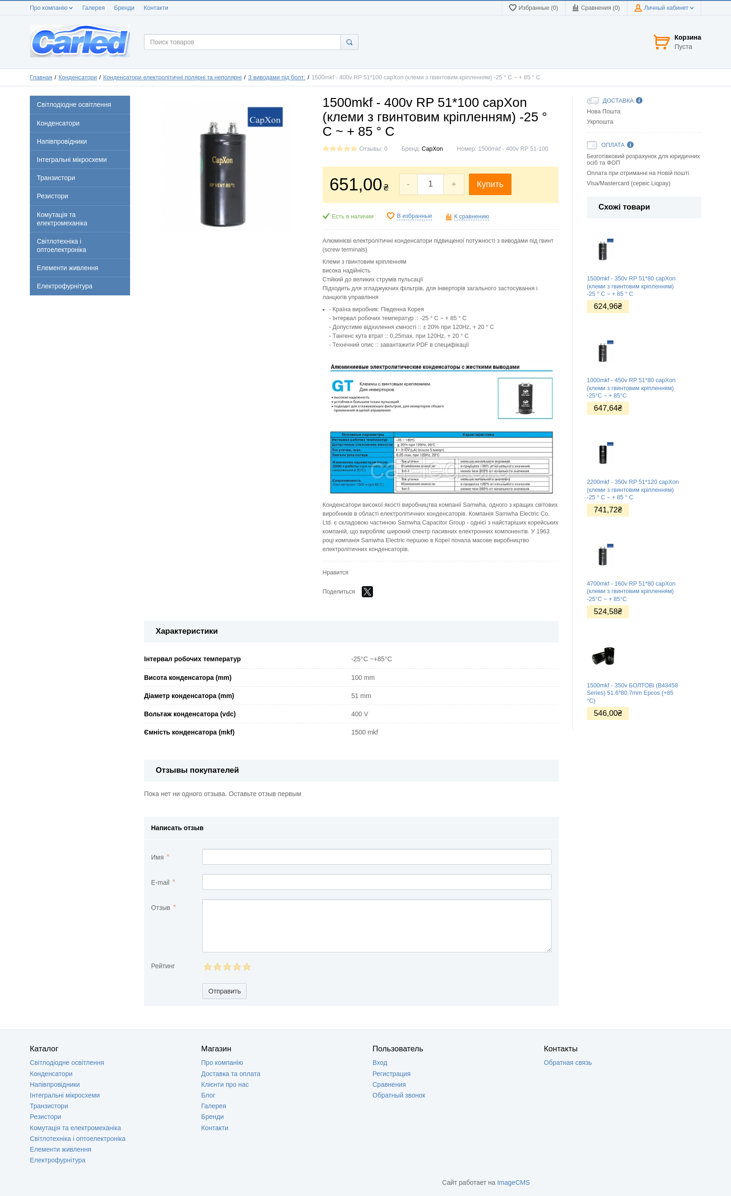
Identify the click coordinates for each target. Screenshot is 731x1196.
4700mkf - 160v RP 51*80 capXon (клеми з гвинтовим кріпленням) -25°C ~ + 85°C (631, 591)
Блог (208, 1095)
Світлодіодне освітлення (67, 1062)
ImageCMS (513, 1182)
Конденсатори (78, 77)
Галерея (93, 8)
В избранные (414, 216)
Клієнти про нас (225, 1084)
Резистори (45, 1116)
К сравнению (471, 216)
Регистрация (391, 1073)
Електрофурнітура (57, 1160)
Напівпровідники (55, 1084)
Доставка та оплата (231, 1073)
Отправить (224, 991)
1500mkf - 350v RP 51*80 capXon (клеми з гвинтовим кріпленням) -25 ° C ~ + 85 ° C (631, 286)
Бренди (124, 8)
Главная (41, 77)
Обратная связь (568, 1062)
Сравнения (389, 1084)
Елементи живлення (60, 1149)
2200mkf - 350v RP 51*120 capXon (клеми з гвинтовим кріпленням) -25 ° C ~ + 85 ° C (633, 490)
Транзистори (49, 1106)
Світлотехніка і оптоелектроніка (77, 1138)
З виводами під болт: (276, 77)
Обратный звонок (398, 1095)
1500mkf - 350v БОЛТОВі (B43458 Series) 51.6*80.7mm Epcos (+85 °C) (632, 693)
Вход (379, 1062)
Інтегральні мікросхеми (65, 1095)
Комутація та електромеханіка (75, 1128)
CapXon (432, 149)
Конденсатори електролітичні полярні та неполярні (172, 77)
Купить (490, 184)
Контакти (156, 8)
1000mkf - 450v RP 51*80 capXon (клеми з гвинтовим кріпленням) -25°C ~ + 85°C (631, 388)
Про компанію (51, 8)
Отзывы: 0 (373, 149)
